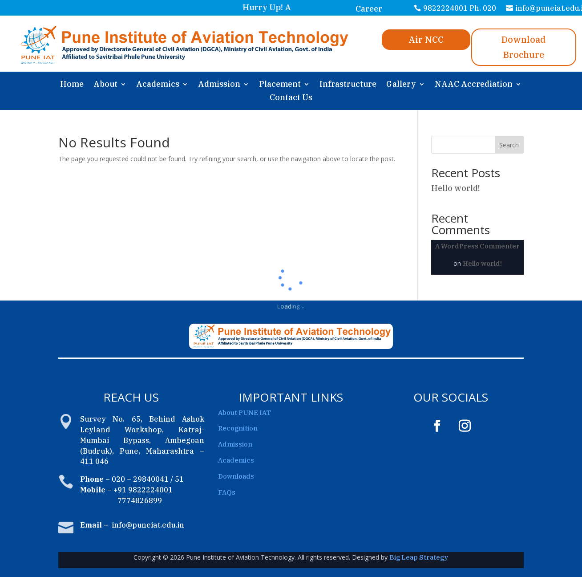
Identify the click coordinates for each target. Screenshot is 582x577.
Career (369, 9)
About (105, 85)
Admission (219, 85)
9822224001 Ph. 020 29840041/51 (459, 14)
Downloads (236, 476)
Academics (157, 85)
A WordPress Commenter (477, 246)
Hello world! (455, 188)
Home (72, 85)
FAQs (226, 492)
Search (509, 145)
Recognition (238, 428)
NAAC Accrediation (474, 85)
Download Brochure (523, 47)
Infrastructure (347, 85)
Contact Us (291, 98)
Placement (280, 85)
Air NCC (426, 39)
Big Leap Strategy (418, 557)
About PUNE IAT (244, 412)
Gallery (401, 85)
